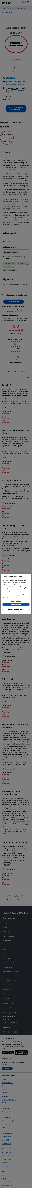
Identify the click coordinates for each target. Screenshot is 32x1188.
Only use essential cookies (16, 609)
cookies (13, 580)
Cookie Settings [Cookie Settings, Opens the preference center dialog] (16, 601)
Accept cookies (16, 604)
